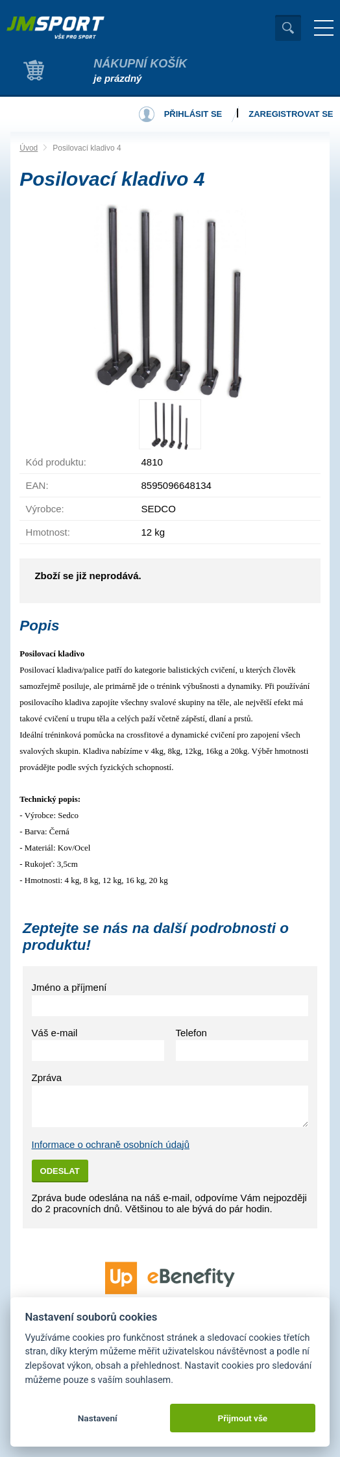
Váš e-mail (55, 1032)
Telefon (191, 1032)
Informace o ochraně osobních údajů (111, 1144)
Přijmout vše (242, 1418)
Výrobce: (45, 508)
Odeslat (60, 1171)
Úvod (28, 148)
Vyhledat (288, 28)
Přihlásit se (193, 114)
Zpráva (47, 1077)
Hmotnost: (48, 532)
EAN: (37, 485)
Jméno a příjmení (69, 987)
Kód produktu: (56, 461)
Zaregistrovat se (291, 114)
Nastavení (97, 1418)
